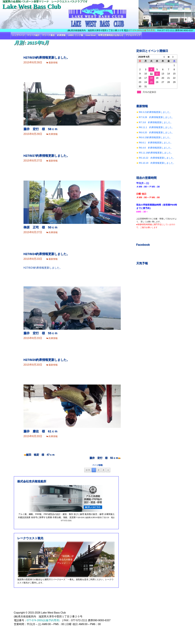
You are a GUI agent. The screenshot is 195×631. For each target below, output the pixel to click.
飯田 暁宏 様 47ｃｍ (40, 454)
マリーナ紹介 (33, 35)
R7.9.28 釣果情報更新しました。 (156, 117)
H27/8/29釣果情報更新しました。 (47, 57)
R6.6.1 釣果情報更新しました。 (156, 142)
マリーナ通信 (48, 35)
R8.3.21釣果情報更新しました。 (155, 112)
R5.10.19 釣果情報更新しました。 (157, 163)
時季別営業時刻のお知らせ (110, 35)
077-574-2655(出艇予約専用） (143, 30)
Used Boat (91, 35)
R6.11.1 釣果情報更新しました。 (156, 127)
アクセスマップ (133, 35)
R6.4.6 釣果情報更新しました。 (156, 147)
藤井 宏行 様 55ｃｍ (40, 333)
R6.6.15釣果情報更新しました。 (155, 137)
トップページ (18, 35)
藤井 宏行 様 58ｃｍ (40, 129)
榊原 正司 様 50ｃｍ (40, 227)
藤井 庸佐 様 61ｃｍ (40, 431)
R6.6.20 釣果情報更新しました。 (156, 132)
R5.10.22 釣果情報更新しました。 (157, 158)
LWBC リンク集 (75, 35)
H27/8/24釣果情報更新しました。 (47, 254)
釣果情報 (61, 35)
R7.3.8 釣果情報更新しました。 (156, 122)
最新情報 (53, 62)
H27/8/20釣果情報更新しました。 (47, 359)
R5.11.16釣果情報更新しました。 (156, 152)
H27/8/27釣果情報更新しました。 (47, 155)
